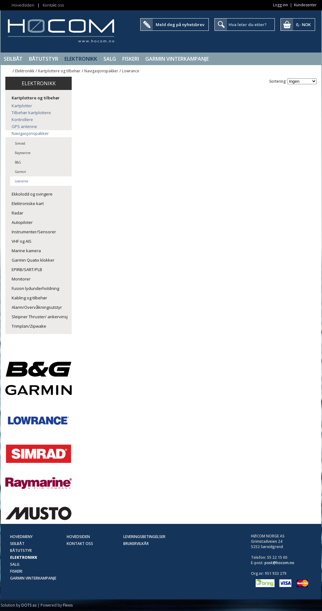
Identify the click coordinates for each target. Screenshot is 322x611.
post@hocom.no (279, 562)
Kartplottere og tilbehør (59, 71)
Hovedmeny (21, 536)
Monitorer (21, 279)
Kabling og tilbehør (29, 298)
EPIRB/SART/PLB (27, 269)
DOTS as (28, 605)
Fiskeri (130, 58)
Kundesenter (305, 5)
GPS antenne (24, 126)
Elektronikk (80, 58)
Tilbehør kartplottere (31, 112)
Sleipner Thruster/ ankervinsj (40, 316)
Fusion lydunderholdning (35, 288)
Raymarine (23, 153)
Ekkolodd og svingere (32, 194)
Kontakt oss (53, 5)
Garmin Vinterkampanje (177, 58)
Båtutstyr (43, 58)
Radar (17, 213)
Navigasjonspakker (101, 71)
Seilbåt (13, 58)
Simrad (20, 143)
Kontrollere (22, 119)
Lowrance (130, 71)
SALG (109, 58)
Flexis (68, 605)
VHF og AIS (21, 241)
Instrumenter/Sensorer (34, 232)
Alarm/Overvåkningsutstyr (37, 307)
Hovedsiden (23, 5)
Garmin (20, 171)
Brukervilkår (136, 543)
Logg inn (280, 5)
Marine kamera (26, 250)
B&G (18, 162)
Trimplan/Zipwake (29, 326)
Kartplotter (22, 105)
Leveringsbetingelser (144, 536)
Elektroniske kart (28, 203)
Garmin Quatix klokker (33, 260)
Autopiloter (22, 222)
